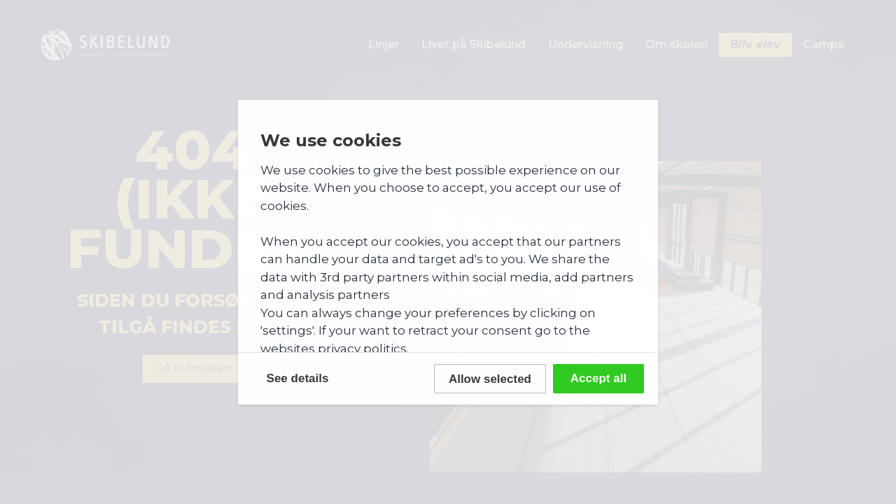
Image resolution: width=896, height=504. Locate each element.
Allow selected (490, 379)
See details (298, 378)
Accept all (598, 378)
